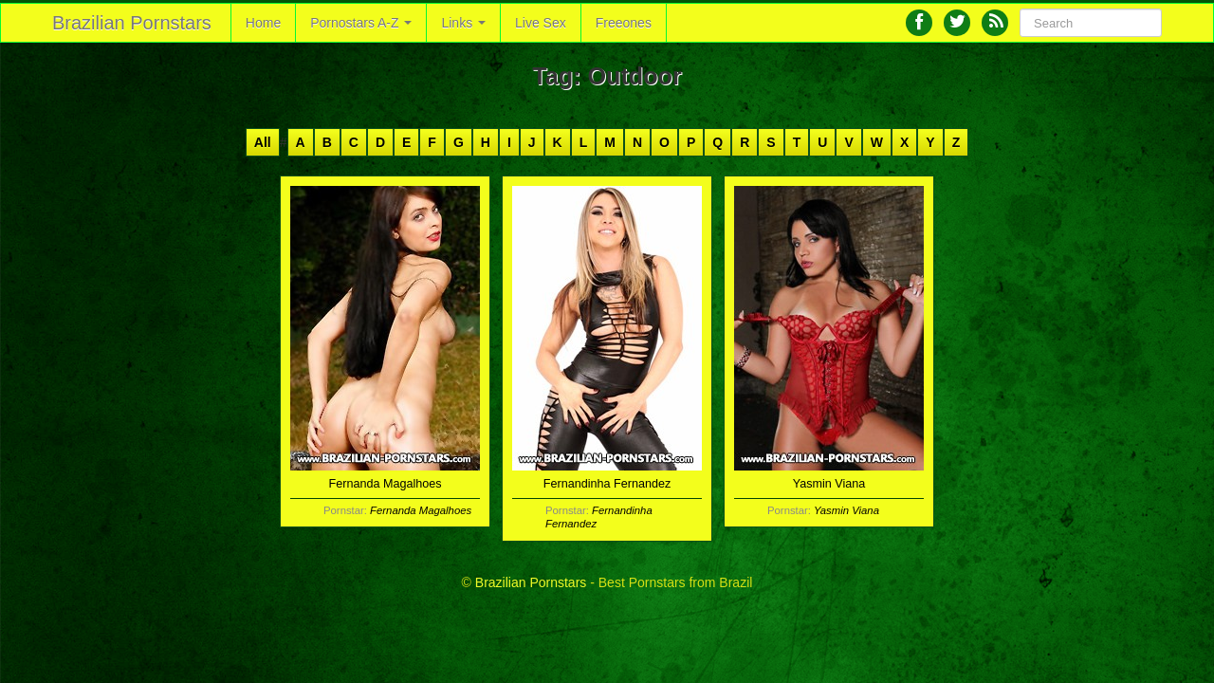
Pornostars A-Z (361, 22)
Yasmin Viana (846, 510)
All (262, 142)
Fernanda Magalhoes (420, 510)
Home (263, 22)
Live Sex (540, 22)
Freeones (624, 22)
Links (463, 22)
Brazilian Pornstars (132, 22)
